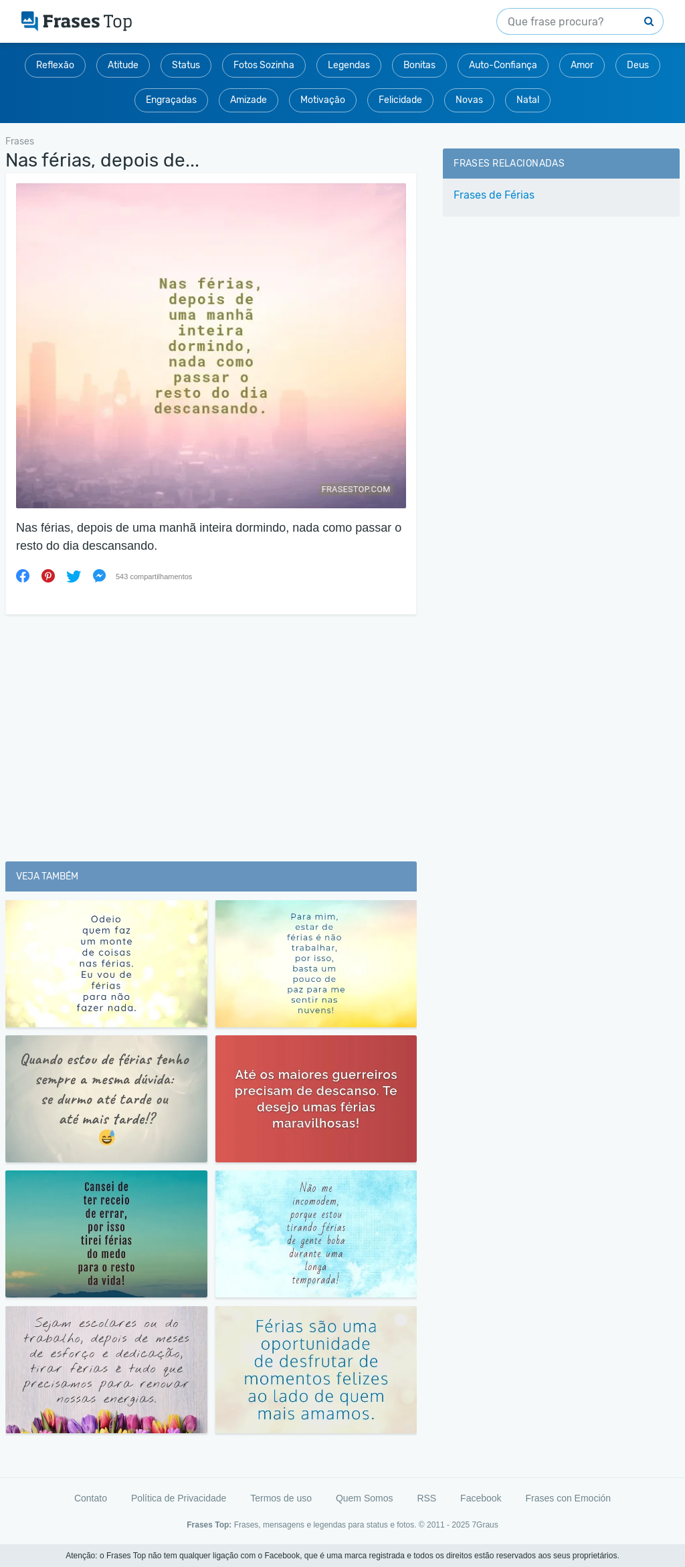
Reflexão (55, 65)
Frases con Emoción (568, 1498)
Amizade (248, 100)
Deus (638, 65)
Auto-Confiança (503, 65)
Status (186, 65)
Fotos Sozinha (263, 65)
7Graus (485, 1525)
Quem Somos (364, 1498)
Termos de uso (281, 1498)
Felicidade (400, 100)
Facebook (480, 1498)
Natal (527, 100)
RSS (426, 1498)
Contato (90, 1498)
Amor (582, 65)
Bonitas (419, 65)
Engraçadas (171, 100)
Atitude (123, 65)
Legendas (349, 65)
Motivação (322, 100)
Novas (469, 100)
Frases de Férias (494, 195)
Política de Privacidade (178, 1498)
